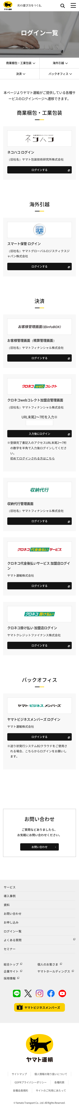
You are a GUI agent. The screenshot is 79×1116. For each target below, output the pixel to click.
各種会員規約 (20, 1090)
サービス (10, 887)
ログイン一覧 (13, 931)
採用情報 (10, 978)
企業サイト (11, 971)
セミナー (10, 949)
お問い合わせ (13, 913)
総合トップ (11, 964)
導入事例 (10, 896)
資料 (7, 905)
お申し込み (11, 922)
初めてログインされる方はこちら (32, 458)
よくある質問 (13, 940)
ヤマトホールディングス (53, 971)
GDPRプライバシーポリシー (31, 1082)
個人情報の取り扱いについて (50, 1074)
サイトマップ (19, 1074)
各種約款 (59, 1082)
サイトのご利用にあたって (51, 1090)
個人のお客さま (47, 964)
